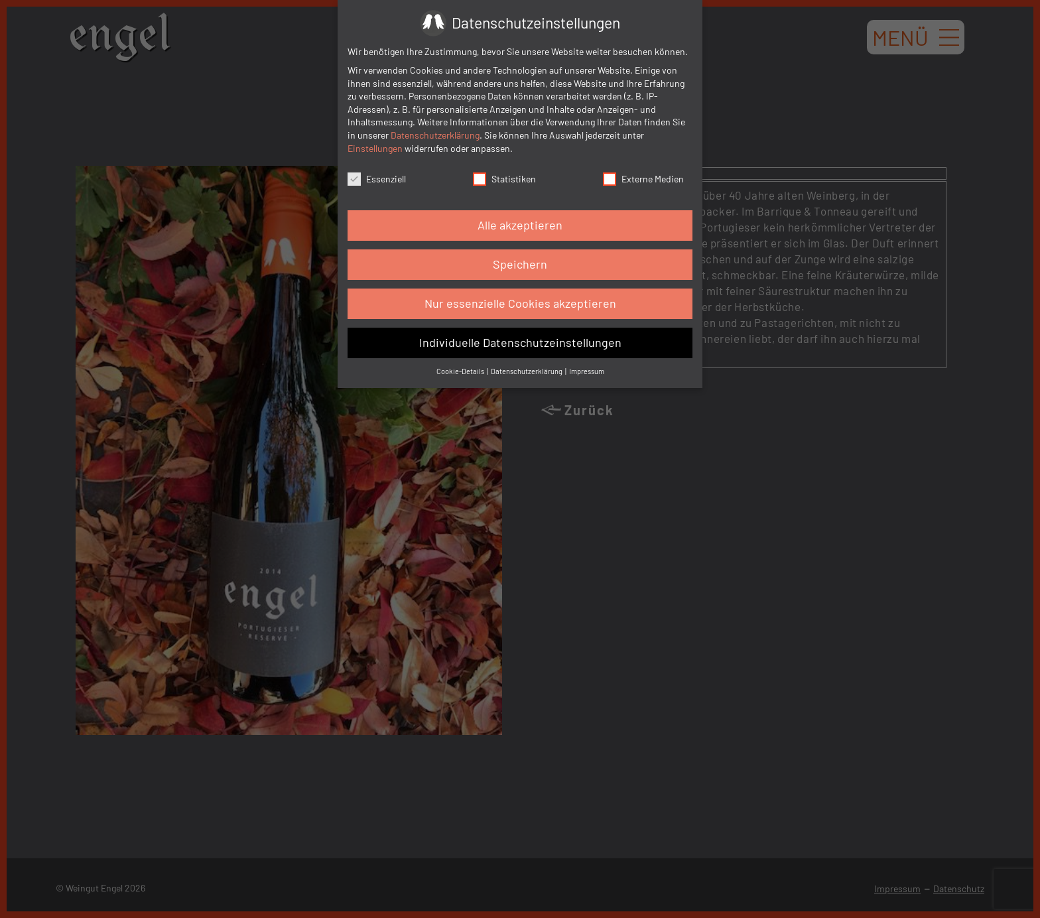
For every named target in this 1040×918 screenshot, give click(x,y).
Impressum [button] (586, 371)
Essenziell (377, 178)
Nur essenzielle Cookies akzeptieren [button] (520, 303)
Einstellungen (375, 148)
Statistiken (504, 178)
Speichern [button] (520, 264)
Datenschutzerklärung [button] (527, 371)
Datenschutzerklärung (435, 135)
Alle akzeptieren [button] (520, 225)
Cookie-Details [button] (461, 371)
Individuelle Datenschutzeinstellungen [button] (520, 342)
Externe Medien (643, 178)
